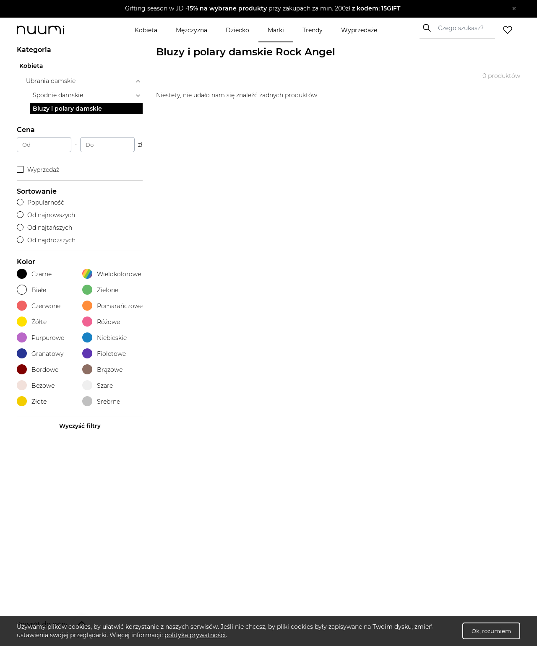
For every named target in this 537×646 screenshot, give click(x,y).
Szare (97, 385)
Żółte (32, 322)
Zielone (100, 290)
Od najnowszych (46, 215)
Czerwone (38, 306)
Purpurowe (40, 337)
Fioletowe (104, 353)
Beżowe (36, 385)
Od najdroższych (46, 240)
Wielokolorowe (111, 274)
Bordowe (37, 369)
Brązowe (102, 369)
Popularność (40, 202)
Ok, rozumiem (491, 631)
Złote (32, 401)
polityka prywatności (195, 635)
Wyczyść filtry (80, 426)
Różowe (101, 322)
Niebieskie (104, 337)
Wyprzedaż (38, 170)
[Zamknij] (514, 8)
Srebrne (101, 401)
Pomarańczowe (112, 306)
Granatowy (40, 353)
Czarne (34, 274)
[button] (262, 8)
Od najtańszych (44, 227)
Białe (31, 290)
